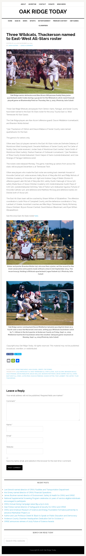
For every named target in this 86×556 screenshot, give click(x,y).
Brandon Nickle (70, 371)
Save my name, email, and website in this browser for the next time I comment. (38, 461)
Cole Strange (11, 374)
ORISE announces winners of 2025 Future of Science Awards (29, 521)
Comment (11, 401)
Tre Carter (70, 376)
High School (33, 369)
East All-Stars (72, 374)
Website (9, 447)
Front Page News (22, 369)
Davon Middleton (23, 374)
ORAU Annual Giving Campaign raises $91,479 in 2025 (26, 504)
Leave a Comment (26, 45)
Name (9, 425)
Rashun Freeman (37, 376)
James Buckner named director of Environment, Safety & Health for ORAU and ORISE (39, 495)
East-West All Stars (13, 376)
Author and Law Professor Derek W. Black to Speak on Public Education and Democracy (40, 516)
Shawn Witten (49, 376)
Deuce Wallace (35, 374)
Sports (40, 369)
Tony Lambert (60, 376)
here (36, 216)
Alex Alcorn (59, 371)
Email (9, 436)
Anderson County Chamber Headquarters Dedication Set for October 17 (33, 519)
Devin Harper (61, 374)
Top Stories (48, 369)
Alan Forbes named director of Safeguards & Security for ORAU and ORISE (35, 507)
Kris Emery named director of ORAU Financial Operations (27, 492)
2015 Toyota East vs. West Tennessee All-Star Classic (35, 371)
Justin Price (26, 376)
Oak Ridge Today (43, 11)
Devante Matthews (49, 374)
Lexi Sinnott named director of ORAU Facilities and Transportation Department (36, 490)
